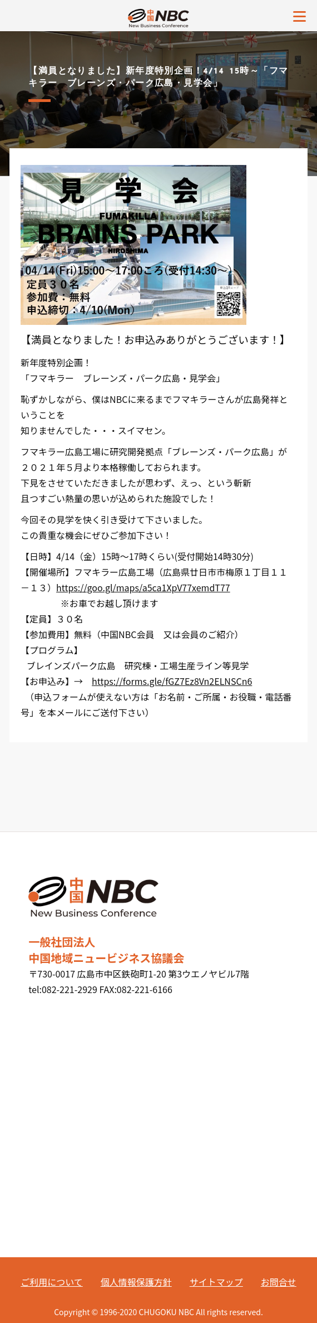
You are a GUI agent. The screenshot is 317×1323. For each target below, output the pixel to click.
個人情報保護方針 (136, 1281)
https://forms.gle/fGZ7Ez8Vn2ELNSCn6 (172, 681)
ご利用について (52, 1281)
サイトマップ (216, 1281)
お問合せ (278, 1281)
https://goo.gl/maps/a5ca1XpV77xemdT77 (143, 587)
